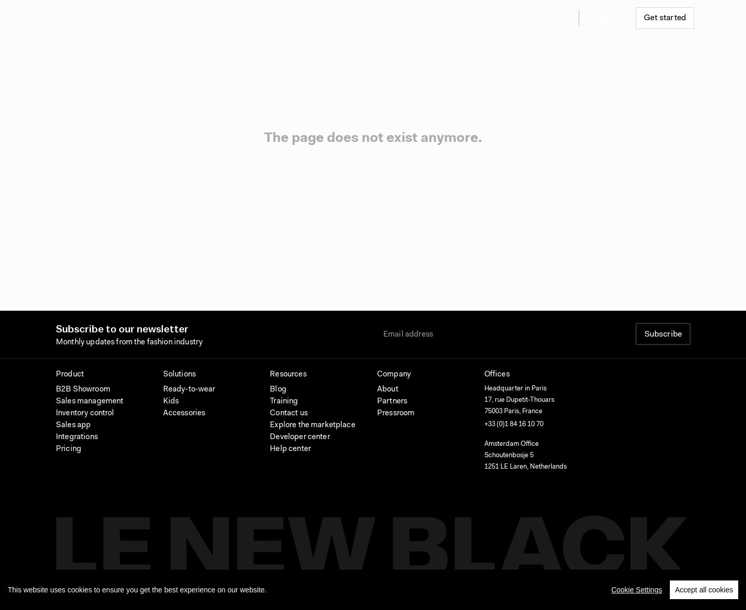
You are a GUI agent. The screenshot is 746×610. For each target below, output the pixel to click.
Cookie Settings (636, 593)
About (387, 390)
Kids (171, 401)
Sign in (607, 18)
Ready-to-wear (189, 390)
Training (284, 401)
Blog (278, 390)
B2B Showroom (83, 390)
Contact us (289, 413)
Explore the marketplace (312, 425)
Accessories (184, 413)
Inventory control (85, 413)
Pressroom (395, 413)
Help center (290, 449)
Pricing (435, 18)
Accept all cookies (704, 593)
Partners (392, 401)
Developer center (299, 437)
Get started (665, 18)
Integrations (77, 437)
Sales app (73, 425)
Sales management (89, 401)
